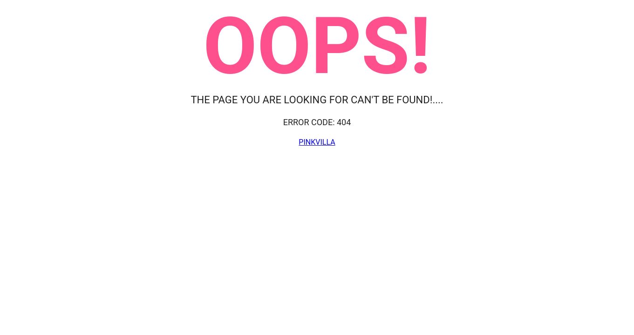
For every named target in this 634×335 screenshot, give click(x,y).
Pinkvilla (317, 142)
